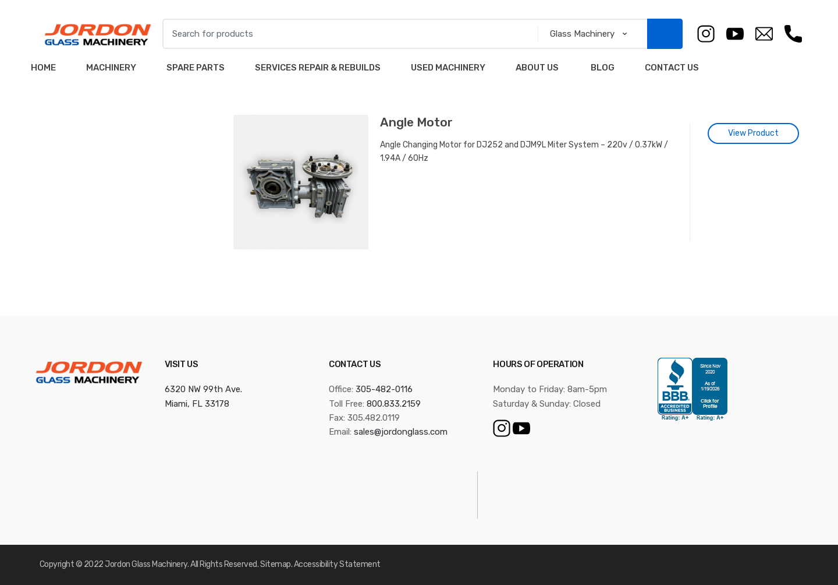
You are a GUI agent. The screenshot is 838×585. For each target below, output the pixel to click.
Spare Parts (195, 67)
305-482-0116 (384, 389)
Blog (602, 67)
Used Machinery (448, 67)
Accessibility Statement (337, 564)
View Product (753, 133)
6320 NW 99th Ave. (203, 389)
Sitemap (275, 564)
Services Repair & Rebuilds (318, 67)
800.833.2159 (394, 404)
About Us (537, 67)
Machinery (111, 67)
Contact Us (672, 67)
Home (43, 67)
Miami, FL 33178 (197, 404)
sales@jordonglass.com (401, 432)
